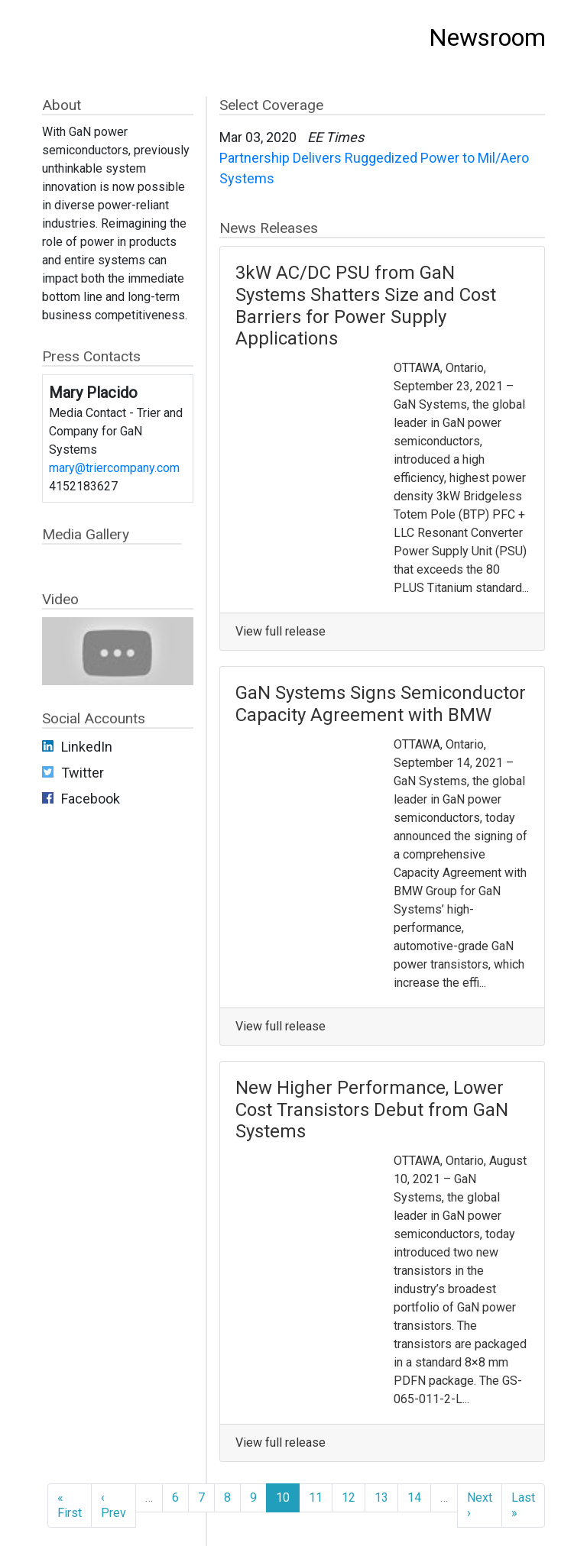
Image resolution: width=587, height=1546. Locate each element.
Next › (479, 1505)
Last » (523, 1505)
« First (69, 1505)
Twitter (82, 773)
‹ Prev (113, 1505)
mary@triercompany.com (114, 468)
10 (283, 1497)
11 (316, 1497)
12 (348, 1497)
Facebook (90, 799)
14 (414, 1497)
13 (381, 1497)
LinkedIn (86, 747)
